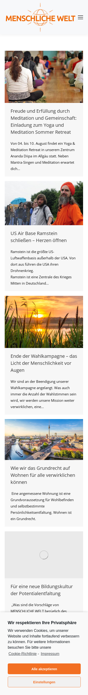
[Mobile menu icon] (80, 17)
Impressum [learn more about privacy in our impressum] (50, 654)
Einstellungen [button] (44, 682)
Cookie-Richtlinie (22, 654)
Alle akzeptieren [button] (44, 669)
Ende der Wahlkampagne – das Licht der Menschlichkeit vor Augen (44, 363)
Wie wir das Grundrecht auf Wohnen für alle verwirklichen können (43, 475)
